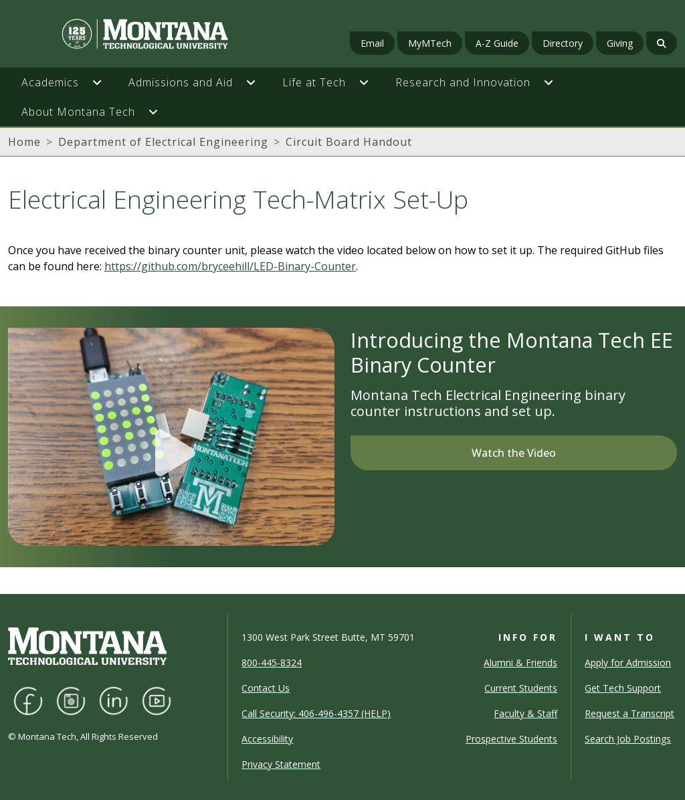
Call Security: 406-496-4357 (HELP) (316, 713)
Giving (620, 43)
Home (24, 141)
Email (372, 43)
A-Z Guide (497, 43)
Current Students (520, 688)
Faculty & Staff (525, 713)
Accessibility (267, 738)
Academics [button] (50, 82)
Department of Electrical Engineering (163, 141)
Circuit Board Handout (349, 141)
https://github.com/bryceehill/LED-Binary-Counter (230, 266)
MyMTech (430, 43)
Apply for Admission (628, 662)
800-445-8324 (271, 662)
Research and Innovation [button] (462, 82)
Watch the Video (514, 452)
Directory (563, 43)
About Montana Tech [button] (78, 111)
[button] (103, 82)
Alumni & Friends (520, 662)
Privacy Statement (280, 764)
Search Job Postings (628, 738)
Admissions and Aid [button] (180, 82)
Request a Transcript (629, 713)
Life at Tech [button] (314, 82)
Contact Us (265, 688)
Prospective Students (511, 738)
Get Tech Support (623, 688)
